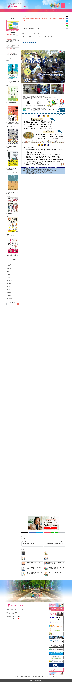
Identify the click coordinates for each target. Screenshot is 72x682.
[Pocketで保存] (67, 23)
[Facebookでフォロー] (11, 618)
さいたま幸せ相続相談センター (37, 680)
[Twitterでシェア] (67, 16)
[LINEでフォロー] (20, 618)
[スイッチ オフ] (63, 5)
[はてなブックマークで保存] (67, 21)
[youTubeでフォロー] (18, 618)
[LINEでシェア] (67, 26)
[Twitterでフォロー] (13, 618)
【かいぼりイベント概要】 (29, 42)
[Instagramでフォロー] (16, 618)
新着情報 (25, 16)
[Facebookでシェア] (67, 18)
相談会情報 (14, 39)
